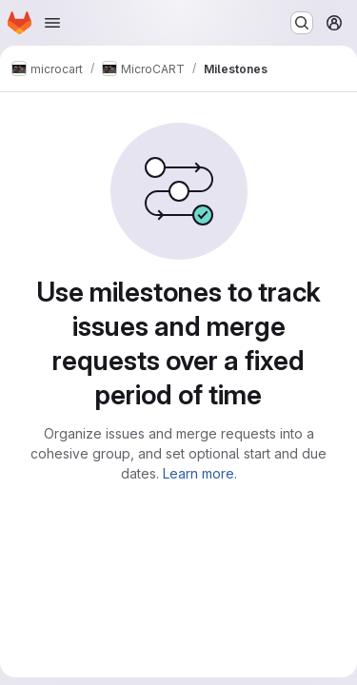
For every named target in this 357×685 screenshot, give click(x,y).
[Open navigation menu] (52, 23)
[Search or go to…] (301, 22)
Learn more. (200, 473)
